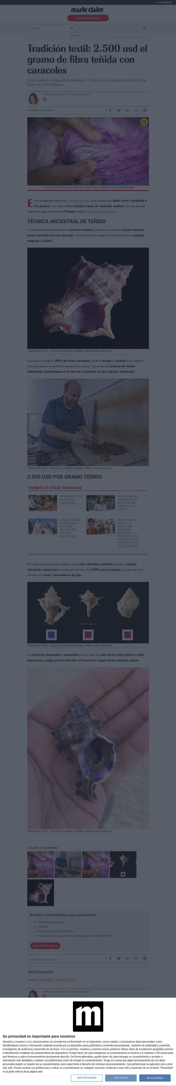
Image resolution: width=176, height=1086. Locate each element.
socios (29, 1041)
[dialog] (88, 1042)
